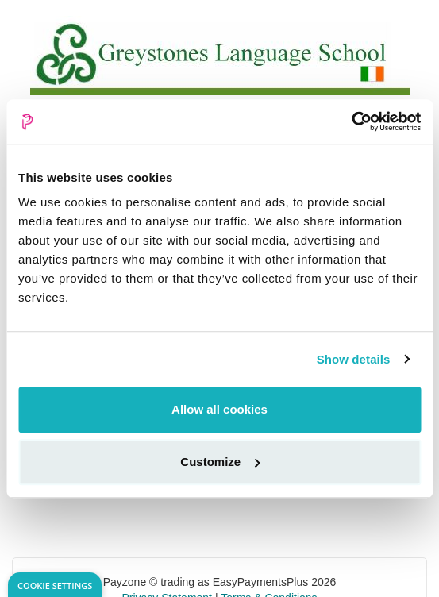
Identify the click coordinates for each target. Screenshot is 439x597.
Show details (354, 359)
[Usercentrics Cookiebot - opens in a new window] (351, 121)
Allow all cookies (219, 409)
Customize (220, 461)
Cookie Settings (54, 585)
